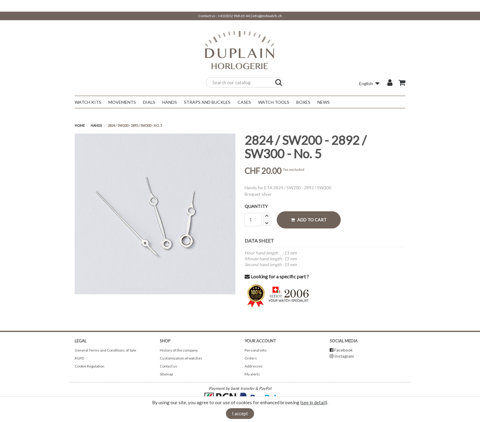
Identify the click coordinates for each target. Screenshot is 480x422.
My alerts (252, 374)
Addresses (254, 366)
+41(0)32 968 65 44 (234, 15)
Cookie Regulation (89, 366)
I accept (240, 413)
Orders (251, 358)
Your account (260, 340)
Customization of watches (181, 358)
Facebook (343, 349)
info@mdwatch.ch (267, 15)
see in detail (314, 402)
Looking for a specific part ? (277, 276)
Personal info (255, 350)
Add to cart (309, 219)
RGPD (79, 358)
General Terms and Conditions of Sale (105, 350)
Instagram (344, 356)
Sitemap (166, 374)
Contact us (168, 366)
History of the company (179, 350)
